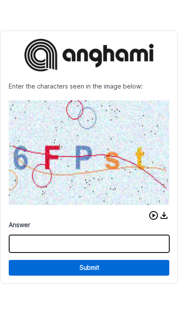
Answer (19, 225)
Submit (89, 267)
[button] (153, 215)
